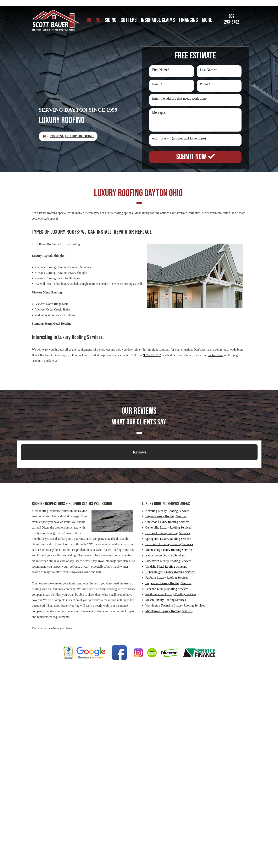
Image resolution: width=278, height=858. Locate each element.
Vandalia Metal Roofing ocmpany (166, 566)
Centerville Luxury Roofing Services (168, 527)
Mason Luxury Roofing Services (165, 599)
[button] (21, 464)
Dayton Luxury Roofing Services (165, 516)
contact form (215, 355)
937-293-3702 (152, 355)
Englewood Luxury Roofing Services (168, 583)
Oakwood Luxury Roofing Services (167, 522)
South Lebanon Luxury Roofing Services (170, 594)
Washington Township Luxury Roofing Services (175, 605)
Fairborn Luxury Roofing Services (166, 577)
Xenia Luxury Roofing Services (165, 555)
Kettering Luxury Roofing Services (167, 510)
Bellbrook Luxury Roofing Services (167, 533)
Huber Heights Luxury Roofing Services (170, 572)
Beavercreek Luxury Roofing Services (169, 544)
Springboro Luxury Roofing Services (168, 538)
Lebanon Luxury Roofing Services (166, 588)
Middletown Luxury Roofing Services (168, 611)
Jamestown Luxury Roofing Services (168, 561)
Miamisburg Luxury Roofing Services (168, 549)
